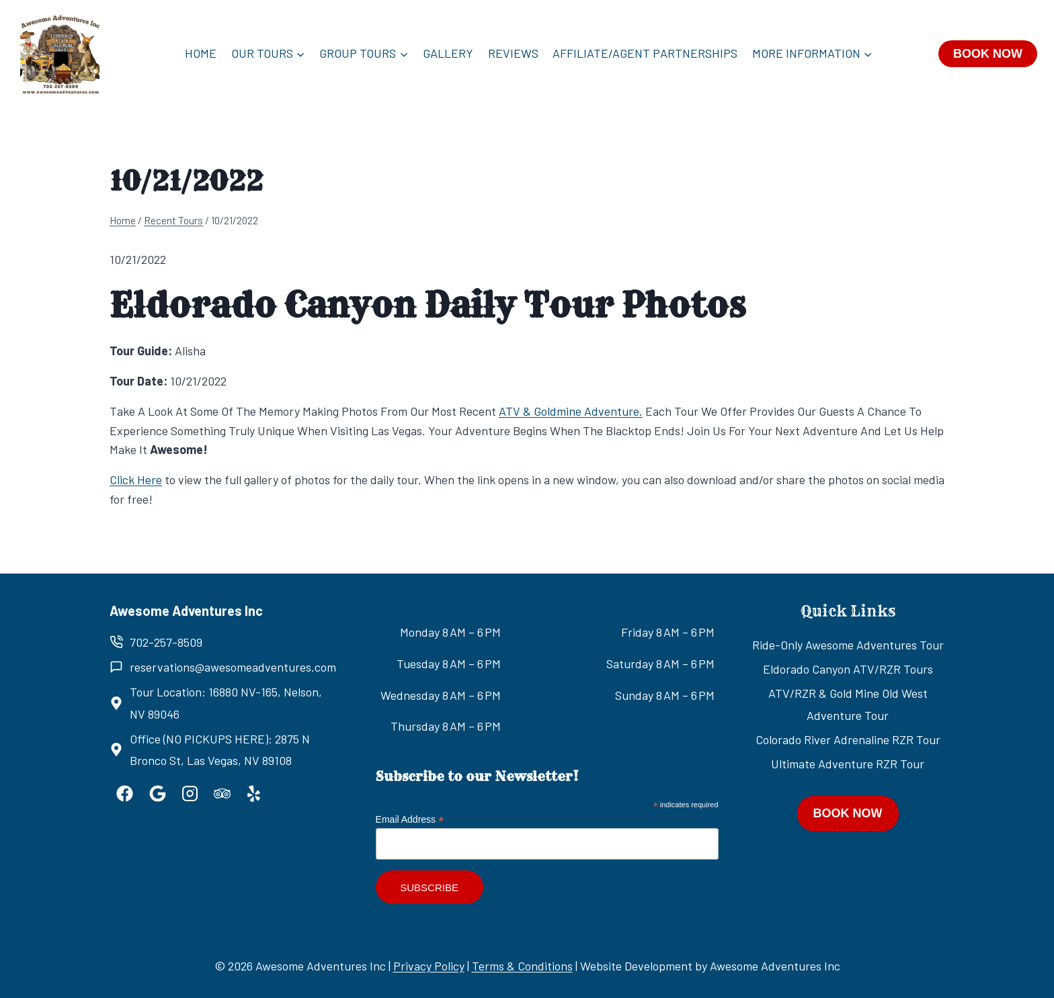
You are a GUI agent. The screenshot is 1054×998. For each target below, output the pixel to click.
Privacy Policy (428, 965)
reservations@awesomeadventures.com (233, 667)
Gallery (448, 53)
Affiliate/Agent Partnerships (645, 53)
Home (200, 53)
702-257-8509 (166, 642)
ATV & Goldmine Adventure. (571, 411)
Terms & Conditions (522, 965)
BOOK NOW (987, 53)
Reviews (513, 53)
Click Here (136, 479)
